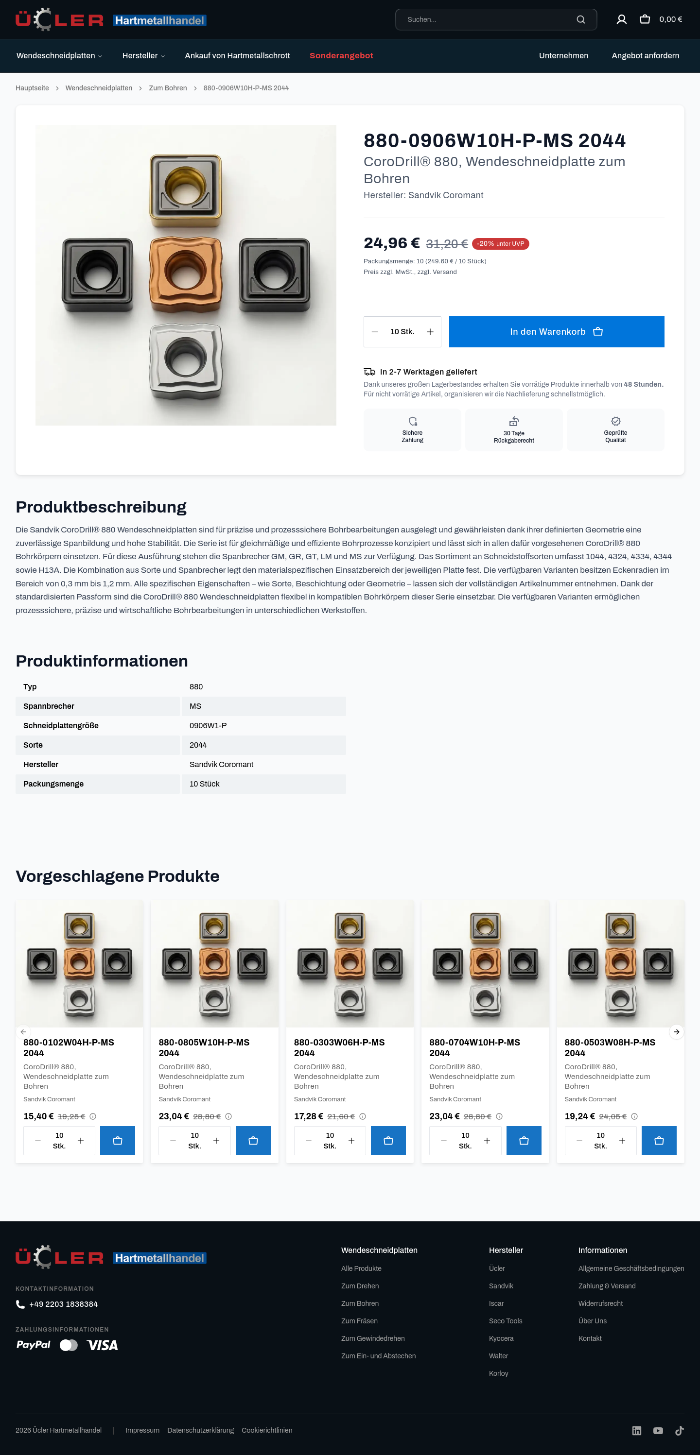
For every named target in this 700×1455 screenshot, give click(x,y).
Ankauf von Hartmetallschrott (237, 55)
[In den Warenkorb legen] (117, 1140)
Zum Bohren (168, 88)
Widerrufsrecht (600, 1303)
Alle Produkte (361, 1268)
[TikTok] (679, 1431)
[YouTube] (658, 1431)
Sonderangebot (341, 55)
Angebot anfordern (646, 55)
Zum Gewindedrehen (373, 1338)
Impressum (142, 1430)
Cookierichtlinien (267, 1430)
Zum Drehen (360, 1286)
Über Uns (592, 1321)
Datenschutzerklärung (200, 1430)
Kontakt (590, 1338)
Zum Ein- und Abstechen (378, 1356)
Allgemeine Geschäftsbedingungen (631, 1268)
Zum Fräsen (359, 1321)
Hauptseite (32, 88)
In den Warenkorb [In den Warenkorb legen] (556, 331)
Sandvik (501, 1286)
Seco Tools (506, 1321)
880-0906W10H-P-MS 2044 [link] (246, 88)
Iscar (496, 1303)
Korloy (498, 1373)
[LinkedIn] (637, 1431)
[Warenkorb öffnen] (658, 19)
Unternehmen (564, 55)
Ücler (497, 1268)
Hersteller (144, 55)
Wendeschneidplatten (60, 55)
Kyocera (501, 1338)
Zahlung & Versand (607, 1286)
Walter (498, 1356)
